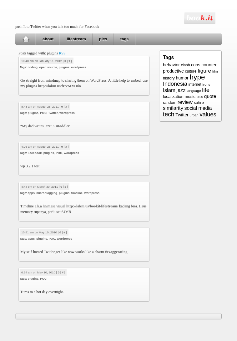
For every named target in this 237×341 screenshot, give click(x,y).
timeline (77, 193)
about (48, 39)
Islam (169, 90)
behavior (171, 64)
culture (191, 71)
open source (48, 67)
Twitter (53, 113)
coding (33, 67)
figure (204, 71)
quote (210, 96)
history (169, 78)
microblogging (46, 193)
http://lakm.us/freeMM (56, 86)
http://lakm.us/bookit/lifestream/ (92, 206)
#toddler (63, 126)
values (207, 114)
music (189, 96)
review (185, 102)
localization (173, 96)
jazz (181, 90)
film (215, 71)
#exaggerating (116, 252)
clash (185, 65)
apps (31, 193)
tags (124, 39)
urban (193, 115)
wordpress (78, 67)
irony (206, 84)
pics (103, 39)
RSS (62, 53)
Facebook (35, 153)
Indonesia (175, 84)
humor (182, 77)
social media (198, 108)
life (205, 90)
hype (197, 77)
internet (195, 84)
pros (199, 97)
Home (25, 39)
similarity (173, 108)
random (169, 102)
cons (195, 64)
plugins (64, 67)
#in (78, 86)
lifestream (76, 39)
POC (43, 113)
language (194, 91)
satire (199, 102)
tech (168, 114)
